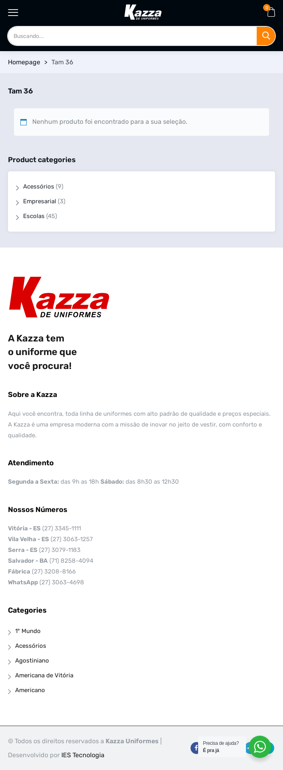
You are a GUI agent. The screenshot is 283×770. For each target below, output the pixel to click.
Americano (30, 690)
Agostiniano (32, 660)
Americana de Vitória (44, 675)
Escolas (34, 216)
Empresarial (39, 201)
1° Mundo (28, 631)
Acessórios (38, 186)
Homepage (24, 62)
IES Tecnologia (82, 755)
